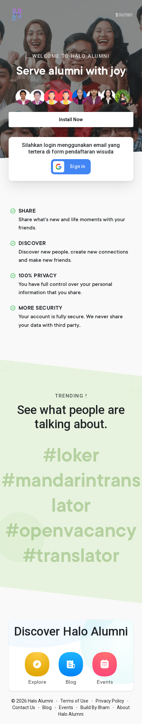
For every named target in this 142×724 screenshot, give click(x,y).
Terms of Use (74, 701)
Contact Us (23, 707)
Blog (71, 668)
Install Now (71, 119)
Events (104, 668)
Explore (37, 668)
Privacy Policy (110, 701)
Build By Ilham (95, 707)
